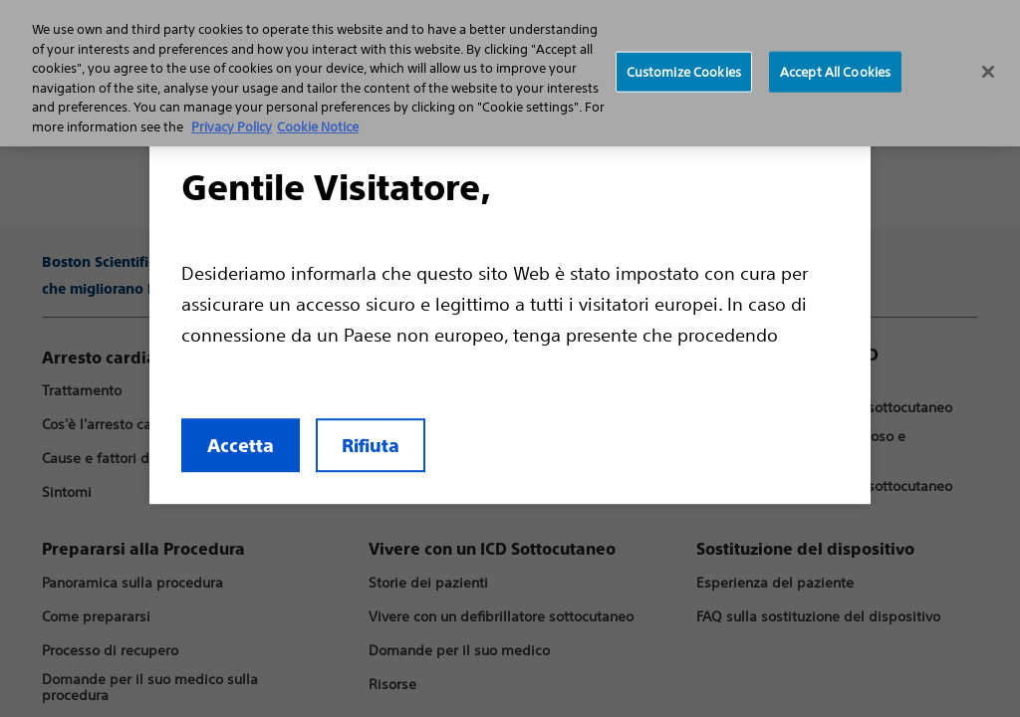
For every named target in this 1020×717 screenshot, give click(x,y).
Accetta (162, 509)
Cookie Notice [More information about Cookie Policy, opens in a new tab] (318, 127)
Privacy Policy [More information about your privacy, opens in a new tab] (231, 127)
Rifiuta (293, 509)
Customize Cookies (684, 71)
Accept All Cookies (835, 71)
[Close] (988, 72)
